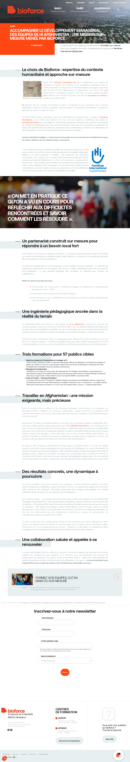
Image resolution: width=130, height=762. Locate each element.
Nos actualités (12, 602)
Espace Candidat (119, 3)
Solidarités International (79, 426)
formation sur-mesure (110, 45)
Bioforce (69, 2)
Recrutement (104, 2)
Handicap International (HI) (65, 82)
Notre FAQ (109, 739)
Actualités (81, 2)
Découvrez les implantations (69, 741)
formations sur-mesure (97, 95)
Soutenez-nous (33, 754)
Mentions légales (6, 754)
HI (105, 93)
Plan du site (15, 754)
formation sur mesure (30, 122)
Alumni (91, 2)
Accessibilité (24, 754)
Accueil (3, 602)
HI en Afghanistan (76, 324)
